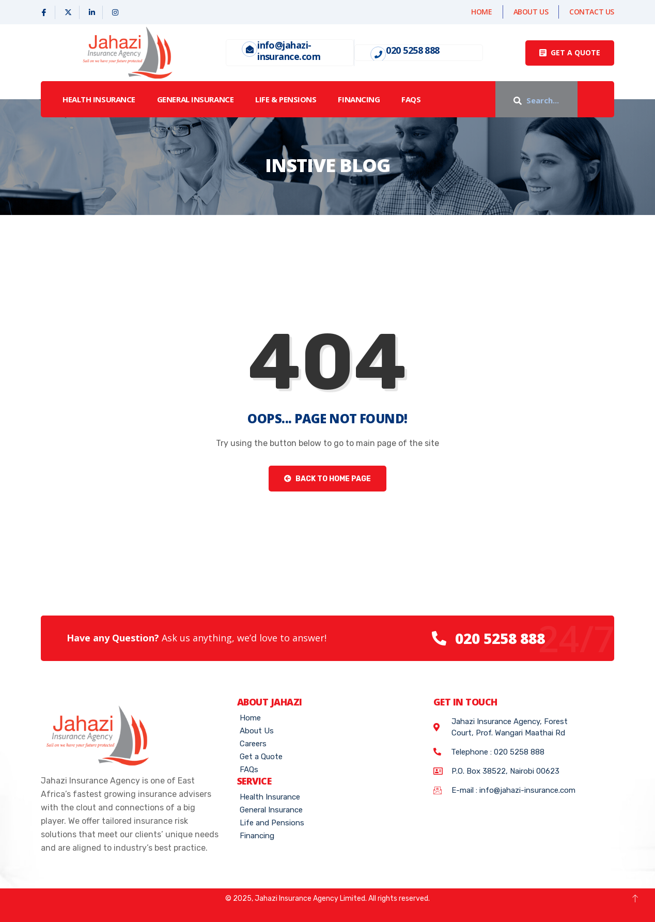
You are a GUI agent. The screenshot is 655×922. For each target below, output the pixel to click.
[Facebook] (44, 12)
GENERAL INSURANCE (195, 99)
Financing (359, 99)
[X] (68, 12)
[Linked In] (92, 12)
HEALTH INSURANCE (99, 99)
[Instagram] (115, 12)
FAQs (410, 99)
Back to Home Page (327, 478)
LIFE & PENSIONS (285, 99)
